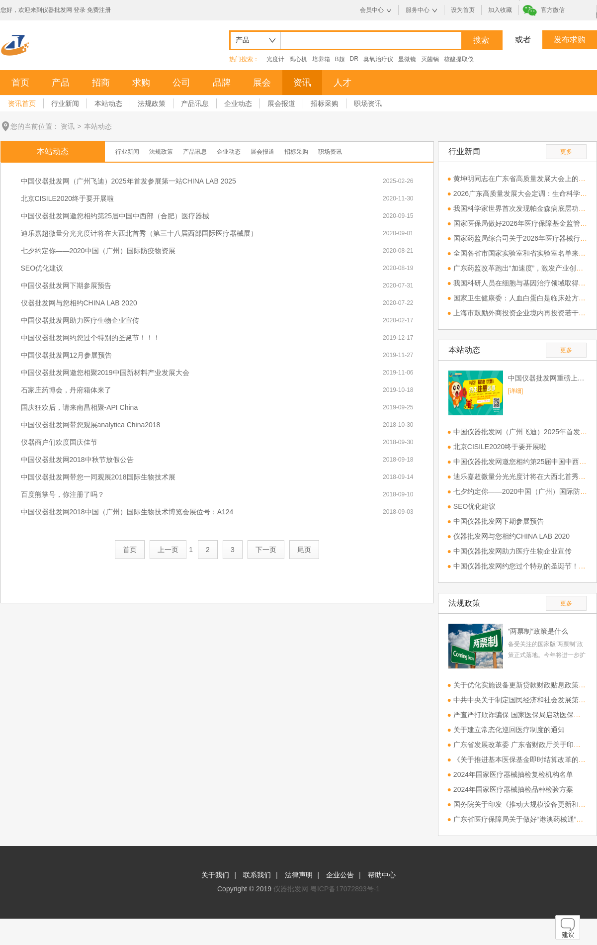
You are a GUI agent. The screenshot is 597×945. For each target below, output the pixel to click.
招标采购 (325, 103)
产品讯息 (195, 103)
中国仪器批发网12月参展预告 (66, 355)
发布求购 (570, 39)
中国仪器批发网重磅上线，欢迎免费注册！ (547, 378)
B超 (340, 59)
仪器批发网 (290, 889)
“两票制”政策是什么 (538, 631)
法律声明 (299, 875)
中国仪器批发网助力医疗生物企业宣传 (80, 320)
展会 (262, 83)
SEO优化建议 (42, 268)
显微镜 (407, 59)
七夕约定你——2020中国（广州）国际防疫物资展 (98, 251)
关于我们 (215, 875)
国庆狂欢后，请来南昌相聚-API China (79, 407)
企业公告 (340, 875)
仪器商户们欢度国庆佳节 (59, 442)
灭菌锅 (430, 59)
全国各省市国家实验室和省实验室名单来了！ (523, 253)
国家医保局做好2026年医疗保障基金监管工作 (523, 223)
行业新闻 (65, 103)
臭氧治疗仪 (378, 59)
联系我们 (257, 875)
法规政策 (152, 103)
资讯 (302, 83)
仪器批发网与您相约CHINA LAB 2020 (79, 303)
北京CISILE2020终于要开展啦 (67, 198)
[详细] (515, 390)
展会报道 (281, 103)
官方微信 (553, 9)
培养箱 (321, 59)
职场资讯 (368, 103)
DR (354, 58)
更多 (566, 151)
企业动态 (238, 103)
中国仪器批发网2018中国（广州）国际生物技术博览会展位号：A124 (127, 512)
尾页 (304, 550)
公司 (181, 83)
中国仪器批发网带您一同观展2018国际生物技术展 (98, 477)
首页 (20, 83)
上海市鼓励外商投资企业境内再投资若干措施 (523, 313)
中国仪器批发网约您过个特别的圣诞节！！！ (90, 338)
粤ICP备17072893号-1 (345, 889)
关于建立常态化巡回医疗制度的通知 (509, 730)
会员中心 (372, 9)
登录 (79, 9)
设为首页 (463, 9)
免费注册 (99, 9)
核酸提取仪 (459, 59)
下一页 (266, 550)
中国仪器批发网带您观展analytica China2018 (91, 425)
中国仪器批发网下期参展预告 (66, 285)
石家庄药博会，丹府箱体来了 (66, 390)
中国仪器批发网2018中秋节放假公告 (77, 460)
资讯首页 (22, 103)
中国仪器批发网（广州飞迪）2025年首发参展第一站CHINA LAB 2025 (128, 181)
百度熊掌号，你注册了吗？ (62, 494)
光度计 (275, 59)
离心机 (298, 59)
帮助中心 (382, 875)
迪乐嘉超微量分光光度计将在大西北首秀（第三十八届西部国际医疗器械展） (139, 233)
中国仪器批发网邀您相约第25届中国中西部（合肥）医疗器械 (115, 216)
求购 (141, 83)
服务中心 (417, 9)
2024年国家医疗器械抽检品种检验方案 (513, 789)
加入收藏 (500, 9)
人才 (342, 83)
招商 (101, 83)
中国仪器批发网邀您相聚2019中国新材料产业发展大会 (105, 373)
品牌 (222, 83)
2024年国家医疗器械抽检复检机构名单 (513, 774)
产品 (61, 83)
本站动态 (108, 103)
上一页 (168, 550)
